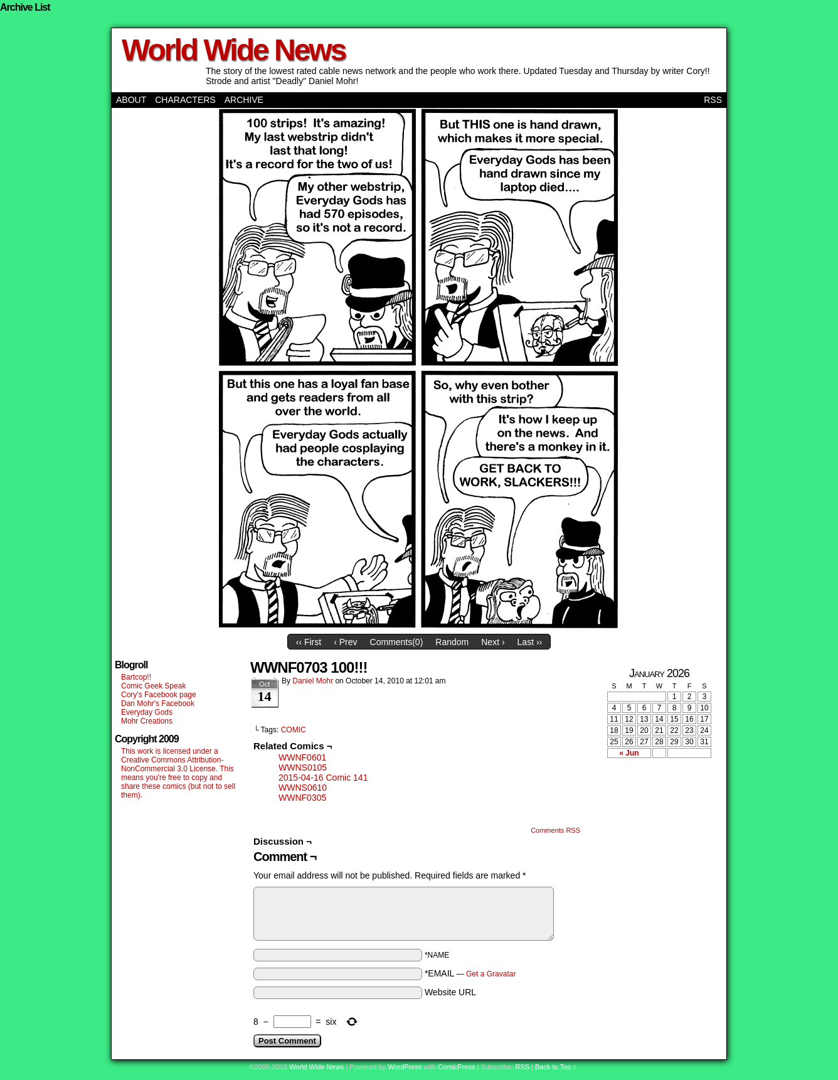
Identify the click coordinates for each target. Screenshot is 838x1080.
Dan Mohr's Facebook (157, 703)
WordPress (405, 1067)
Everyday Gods (146, 712)
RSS (713, 100)
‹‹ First (308, 642)
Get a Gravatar (491, 974)
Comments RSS (555, 830)
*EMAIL (470, 973)
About (131, 100)
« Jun (629, 753)
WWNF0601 (302, 757)
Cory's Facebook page (158, 694)
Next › (492, 642)
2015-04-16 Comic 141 (323, 778)
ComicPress (456, 1067)
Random (452, 642)
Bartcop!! (136, 677)
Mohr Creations (146, 721)
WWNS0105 (302, 767)
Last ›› (530, 642)
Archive (244, 100)
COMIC (293, 729)
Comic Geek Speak (153, 686)
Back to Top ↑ (555, 1067)
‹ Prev (345, 642)
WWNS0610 (302, 788)
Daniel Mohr (312, 680)
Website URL (450, 992)
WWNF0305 (302, 798)
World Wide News (233, 50)
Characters (185, 100)
